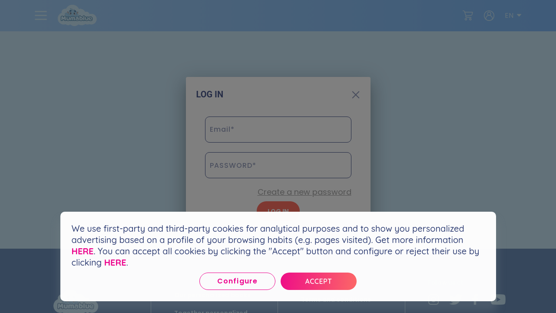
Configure (237, 281)
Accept (318, 281)
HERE (83, 251)
